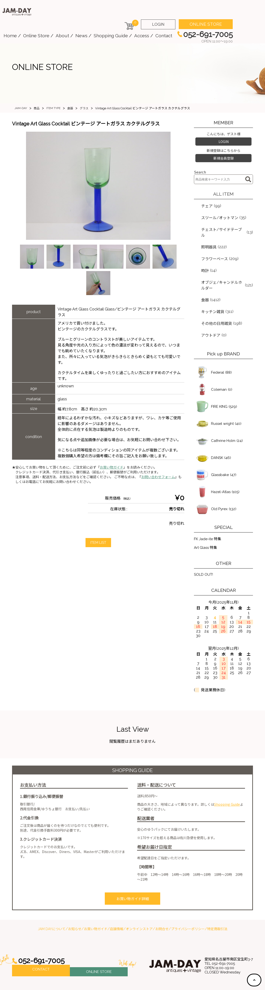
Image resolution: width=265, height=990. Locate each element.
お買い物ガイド (111, 467)
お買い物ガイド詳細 (132, 875)
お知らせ (74, 904)
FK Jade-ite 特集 (208, 515)
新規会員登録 (223, 156)
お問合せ (162, 904)
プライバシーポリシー (188, 904)
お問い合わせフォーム (158, 477)
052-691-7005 (43, 936)
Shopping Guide (111, 35)
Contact (163, 35)
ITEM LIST (98, 542)
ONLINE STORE (206, 24)
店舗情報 (116, 904)
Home (10, 35)
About (62, 35)
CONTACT (41, 946)
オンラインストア (139, 904)
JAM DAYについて (52, 904)
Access (141, 35)
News (81, 35)
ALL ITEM (223, 191)
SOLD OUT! (204, 551)
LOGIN (158, 24)
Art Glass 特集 (206, 524)
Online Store (36, 35)
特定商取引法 (217, 904)
